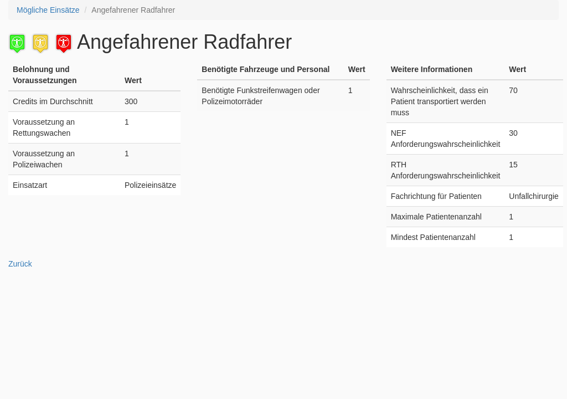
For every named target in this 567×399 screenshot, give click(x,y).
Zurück (20, 263)
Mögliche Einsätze (48, 10)
